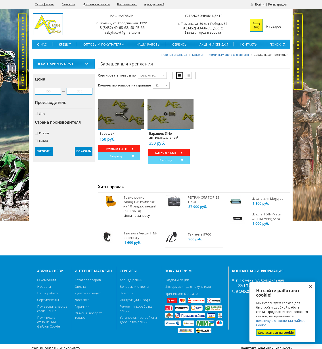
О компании (46, 280)
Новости (44, 286)
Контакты (248, 44)
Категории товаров (56, 63)
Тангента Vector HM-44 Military (140, 235)
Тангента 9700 (199, 234)
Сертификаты (44, 4)
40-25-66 (137, 27)
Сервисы (179, 44)
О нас (42, 44)
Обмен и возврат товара (88, 315)
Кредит (65, 44)
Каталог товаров (88, 280)
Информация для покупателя (188, 286)
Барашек (107, 133)
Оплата (80, 286)
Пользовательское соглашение (52, 308)
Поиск (278, 44)
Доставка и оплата (96, 4)
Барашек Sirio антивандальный (163, 135)
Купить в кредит (88, 293)
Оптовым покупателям (103, 44)
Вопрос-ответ (127, 4)
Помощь (127, 293)
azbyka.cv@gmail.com (122, 32)
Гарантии (68, 4)
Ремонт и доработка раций (136, 308)
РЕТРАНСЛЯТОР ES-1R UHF (204, 199)
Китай (41, 141)
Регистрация (277, 4)
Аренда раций (154, 4)
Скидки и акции (177, 280)
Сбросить (43, 151)
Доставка (82, 299)
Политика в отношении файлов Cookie (48, 321)
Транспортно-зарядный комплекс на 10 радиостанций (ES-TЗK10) (139, 204)
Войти (259, 4)
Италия (42, 133)
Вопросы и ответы (134, 286)
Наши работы (148, 44)
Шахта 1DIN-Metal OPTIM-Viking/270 (266, 216)
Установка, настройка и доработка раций (138, 319)
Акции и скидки (213, 44)
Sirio (40, 113)
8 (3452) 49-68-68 (114, 27)
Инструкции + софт (135, 299)
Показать (83, 151)
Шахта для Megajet (267, 198)
